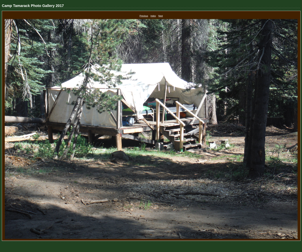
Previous (143, 16)
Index (153, 16)
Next (160, 16)
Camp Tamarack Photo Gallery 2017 (33, 6)
